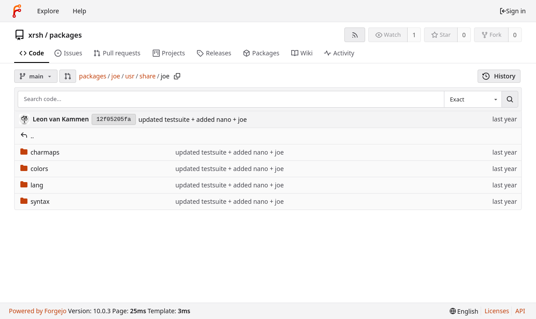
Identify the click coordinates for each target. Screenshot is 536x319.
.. (27, 136)
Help (79, 11)
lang (31, 185)
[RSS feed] (354, 34)
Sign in (512, 11)
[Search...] (509, 99)
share (147, 76)
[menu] (464, 311)
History (499, 76)
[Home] (16, 11)
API (520, 311)
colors (34, 168)
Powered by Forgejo (37, 311)
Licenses (497, 311)
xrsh (35, 35)
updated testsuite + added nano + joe (193, 119)
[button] (67, 76)
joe (116, 76)
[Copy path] (177, 76)
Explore (48, 11)
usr (130, 76)
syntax (35, 201)
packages (65, 35)
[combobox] (472, 99)
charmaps (39, 152)
